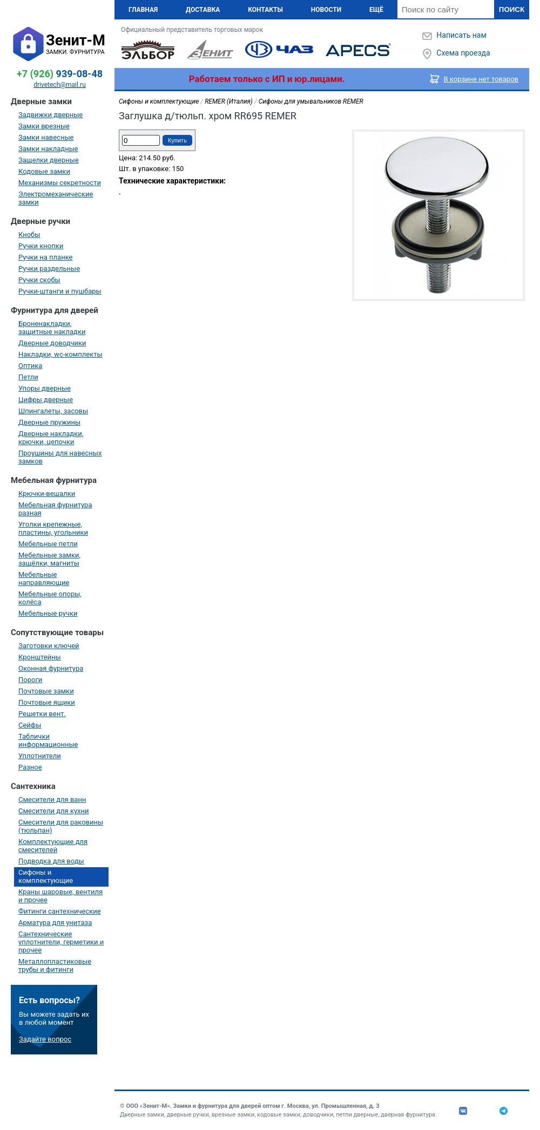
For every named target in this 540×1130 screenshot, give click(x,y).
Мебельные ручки (48, 613)
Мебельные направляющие (43, 578)
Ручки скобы (39, 280)
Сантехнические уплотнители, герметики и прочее (61, 942)
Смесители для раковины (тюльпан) (60, 826)
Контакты (265, 9)
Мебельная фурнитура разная (55, 509)
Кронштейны (39, 657)
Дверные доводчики (52, 343)
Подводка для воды (51, 861)
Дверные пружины (49, 422)
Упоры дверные (44, 388)
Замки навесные (45, 137)
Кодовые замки (44, 171)
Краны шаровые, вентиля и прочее (60, 896)
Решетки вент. (42, 714)
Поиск (511, 9)
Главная (143, 9)
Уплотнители (39, 756)
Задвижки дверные (50, 115)
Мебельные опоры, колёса (50, 598)
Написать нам (461, 35)
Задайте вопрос (45, 1039)
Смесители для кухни (53, 811)
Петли (28, 377)
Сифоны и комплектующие (45, 876)
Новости (326, 9)
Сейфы (29, 725)
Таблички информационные (48, 740)
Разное (30, 767)
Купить (177, 140)
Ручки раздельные (49, 268)
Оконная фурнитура (50, 668)
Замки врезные (44, 126)
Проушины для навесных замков (60, 457)
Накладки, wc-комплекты (60, 354)
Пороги (30, 680)
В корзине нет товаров (481, 79)
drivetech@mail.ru (59, 85)
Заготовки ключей (48, 646)
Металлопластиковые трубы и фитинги (54, 965)
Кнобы (29, 234)
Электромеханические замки (55, 198)
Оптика (30, 366)
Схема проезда (463, 53)
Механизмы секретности (59, 183)
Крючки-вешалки (46, 493)
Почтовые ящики (46, 702)
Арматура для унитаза (55, 922)
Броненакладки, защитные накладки (51, 327)
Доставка (203, 9)
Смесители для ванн (52, 799)
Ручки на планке (45, 257)
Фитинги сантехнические (59, 911)
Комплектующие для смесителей (52, 846)
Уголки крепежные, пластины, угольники (53, 528)
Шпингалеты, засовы (53, 411)
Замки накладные (48, 149)
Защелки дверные (48, 160)
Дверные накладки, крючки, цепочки (50, 438)
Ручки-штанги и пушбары (60, 291)
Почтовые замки (46, 691)
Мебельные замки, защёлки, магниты (49, 559)
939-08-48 (60, 73)
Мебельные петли (48, 544)
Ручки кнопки (40, 246)
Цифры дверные (45, 400)
